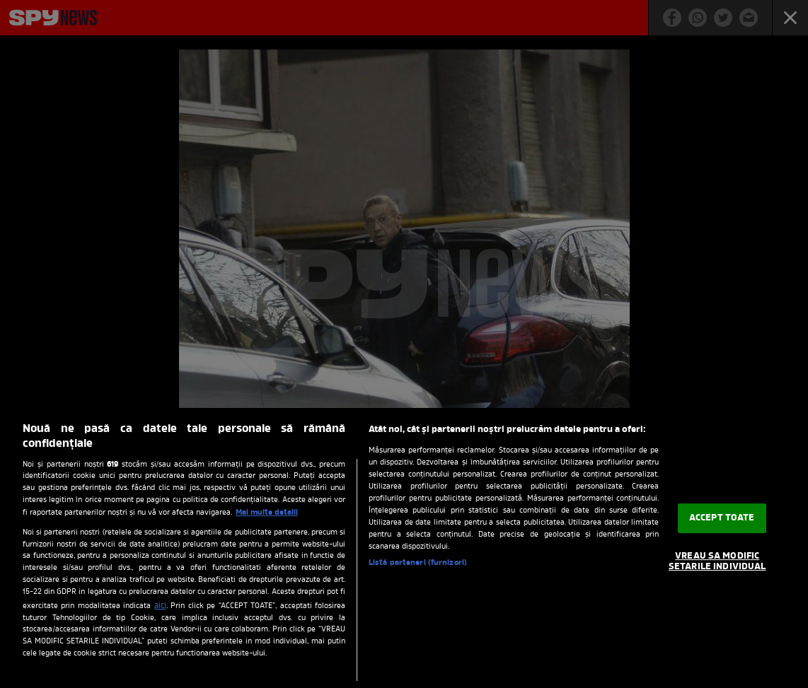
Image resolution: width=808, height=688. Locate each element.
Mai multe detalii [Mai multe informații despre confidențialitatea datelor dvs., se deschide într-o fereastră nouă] (267, 512)
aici (160, 606)
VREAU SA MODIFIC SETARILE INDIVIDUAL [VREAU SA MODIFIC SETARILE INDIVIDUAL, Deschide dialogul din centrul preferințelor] (717, 562)
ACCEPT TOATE (722, 518)
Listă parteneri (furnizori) (418, 562)
